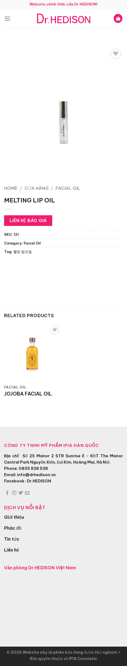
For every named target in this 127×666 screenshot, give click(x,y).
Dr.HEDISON (39, 481)
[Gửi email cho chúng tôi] (27, 493)
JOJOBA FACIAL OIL (28, 394)
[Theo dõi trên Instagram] (14, 493)
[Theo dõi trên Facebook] (7, 493)
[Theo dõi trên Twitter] (20, 493)
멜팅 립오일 (22, 251)
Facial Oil (67, 188)
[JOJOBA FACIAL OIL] (32, 353)
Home (10, 188)
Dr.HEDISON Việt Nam (52, 567)
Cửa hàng (36, 188)
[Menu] (7, 18)
